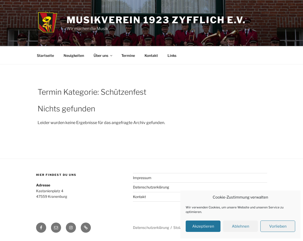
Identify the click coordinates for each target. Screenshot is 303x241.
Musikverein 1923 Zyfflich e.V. (156, 20)
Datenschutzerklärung (151, 187)
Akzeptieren (203, 226)
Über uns (103, 55)
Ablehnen (240, 226)
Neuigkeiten (74, 55)
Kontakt (151, 55)
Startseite (45, 55)
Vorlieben (278, 226)
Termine (128, 55)
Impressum (142, 178)
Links (172, 55)
